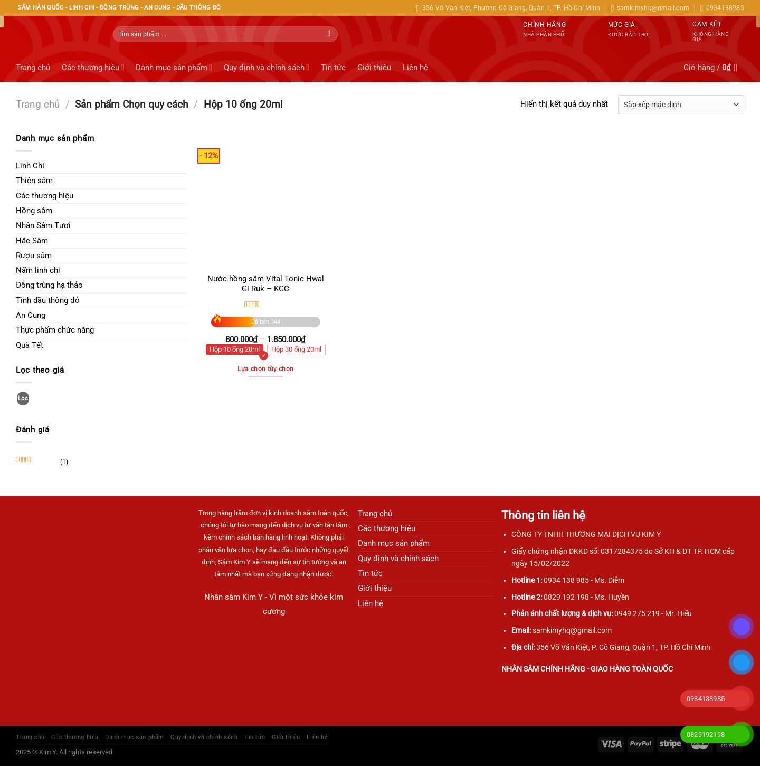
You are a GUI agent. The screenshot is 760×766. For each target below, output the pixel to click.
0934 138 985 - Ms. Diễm (584, 580)
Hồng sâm (34, 210)
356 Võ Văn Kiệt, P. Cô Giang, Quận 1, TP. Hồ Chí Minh (623, 647)
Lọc (23, 398)
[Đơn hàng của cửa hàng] (681, 104)
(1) (42, 462)
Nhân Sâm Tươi (43, 225)
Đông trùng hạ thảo (49, 285)
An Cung (30, 315)
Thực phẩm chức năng (55, 330)
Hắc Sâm (32, 240)
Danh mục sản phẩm (174, 67)
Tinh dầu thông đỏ (48, 300)
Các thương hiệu (93, 67)
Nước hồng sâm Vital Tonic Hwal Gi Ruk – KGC (265, 284)
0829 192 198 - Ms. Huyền (586, 597)
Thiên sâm (34, 180)
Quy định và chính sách (266, 67)
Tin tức (333, 67)
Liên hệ (415, 67)
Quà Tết (29, 345)
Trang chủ (33, 67)
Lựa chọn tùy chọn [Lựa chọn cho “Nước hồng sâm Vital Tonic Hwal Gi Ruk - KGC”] (265, 369)
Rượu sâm (34, 255)
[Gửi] (329, 34)
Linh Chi (30, 166)
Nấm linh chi (38, 270)
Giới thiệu (374, 67)
